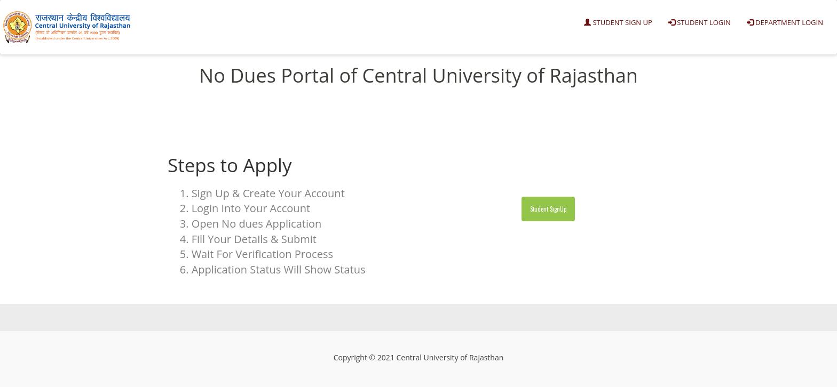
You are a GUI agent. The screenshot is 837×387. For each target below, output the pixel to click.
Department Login (785, 22)
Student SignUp (548, 209)
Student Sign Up (618, 22)
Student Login (699, 22)
